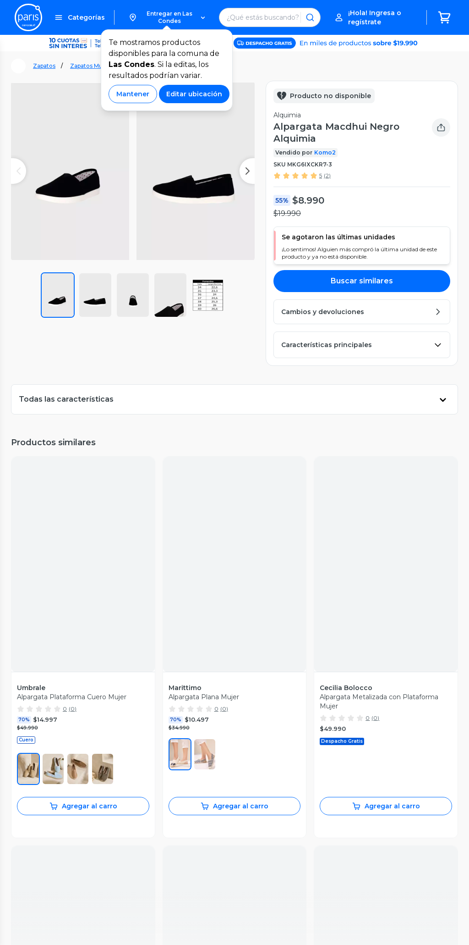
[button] (166, 17)
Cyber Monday (170, 754)
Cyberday (162, 764)
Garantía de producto (48, 754)
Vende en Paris (171, 725)
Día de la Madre (172, 773)
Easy (246, 745)
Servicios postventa (46, 745)
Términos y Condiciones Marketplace (257, 882)
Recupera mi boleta (46, 735)
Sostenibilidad (169, 735)
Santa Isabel (258, 754)
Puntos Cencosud (267, 793)
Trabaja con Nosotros (272, 822)
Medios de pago (40, 773)
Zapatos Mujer (90, 65)
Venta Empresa (264, 812)
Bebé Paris (164, 802)
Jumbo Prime (261, 725)
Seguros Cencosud (269, 783)
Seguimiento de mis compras (62, 725)
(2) (327, 175)
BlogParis (162, 822)
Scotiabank (256, 773)
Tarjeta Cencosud (266, 764)
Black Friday (166, 745)
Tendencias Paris (174, 812)
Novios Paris (167, 793)
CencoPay (255, 802)
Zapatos (44, 65)
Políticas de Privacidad (359, 882)
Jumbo (250, 735)
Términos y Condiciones (153, 882)
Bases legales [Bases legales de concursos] (136, 890)
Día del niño (166, 783)
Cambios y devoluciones (53, 764)
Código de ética (428, 882)
